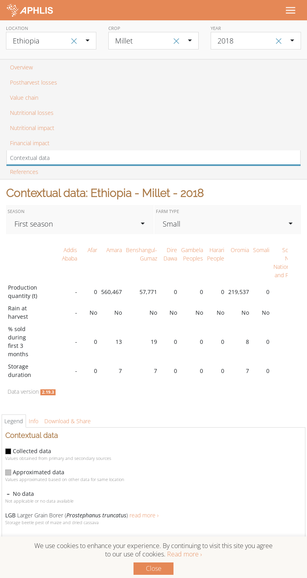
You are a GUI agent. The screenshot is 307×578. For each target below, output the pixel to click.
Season (16, 211)
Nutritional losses (32, 112)
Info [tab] (33, 421)
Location (17, 28)
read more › (144, 515)
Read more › (184, 554)
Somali (261, 250)
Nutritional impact (32, 128)
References (24, 172)
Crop (114, 28)
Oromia (240, 250)
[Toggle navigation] (290, 10)
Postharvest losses (33, 82)
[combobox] (51, 40)
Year (216, 28)
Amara (114, 250)
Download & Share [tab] (67, 421)
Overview (21, 67)
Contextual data (30, 158)
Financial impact (30, 143)
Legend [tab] (13, 421)
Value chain (24, 97)
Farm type (167, 211)
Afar (92, 250)
